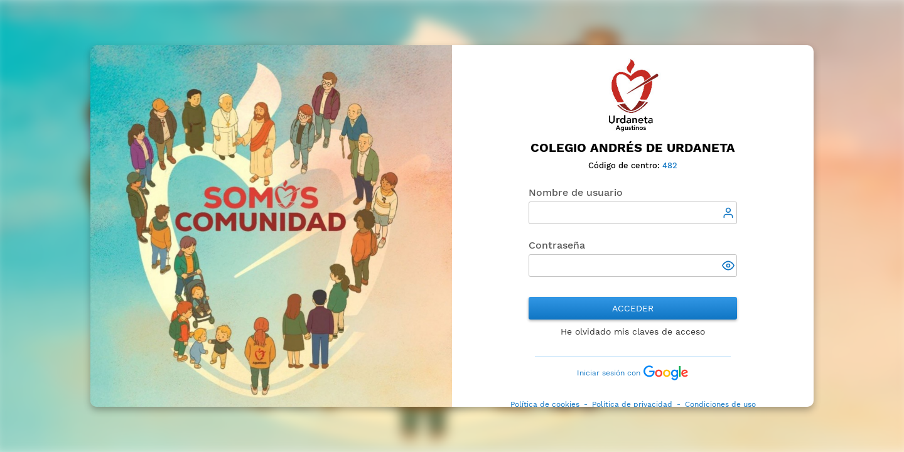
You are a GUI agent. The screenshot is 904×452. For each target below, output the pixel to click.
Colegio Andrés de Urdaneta (632, 148)
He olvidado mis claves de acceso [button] (633, 331)
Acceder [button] (633, 308)
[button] (729, 266)
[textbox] (633, 213)
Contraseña (557, 245)
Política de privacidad (632, 404)
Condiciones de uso (720, 404)
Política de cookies (544, 404)
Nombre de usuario (576, 192)
